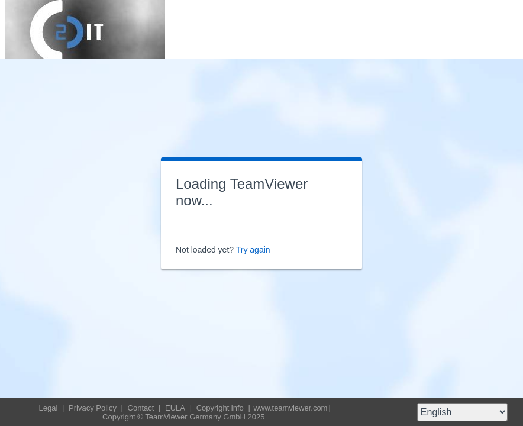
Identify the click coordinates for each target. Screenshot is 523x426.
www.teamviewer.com (290, 408)
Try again (253, 249)
